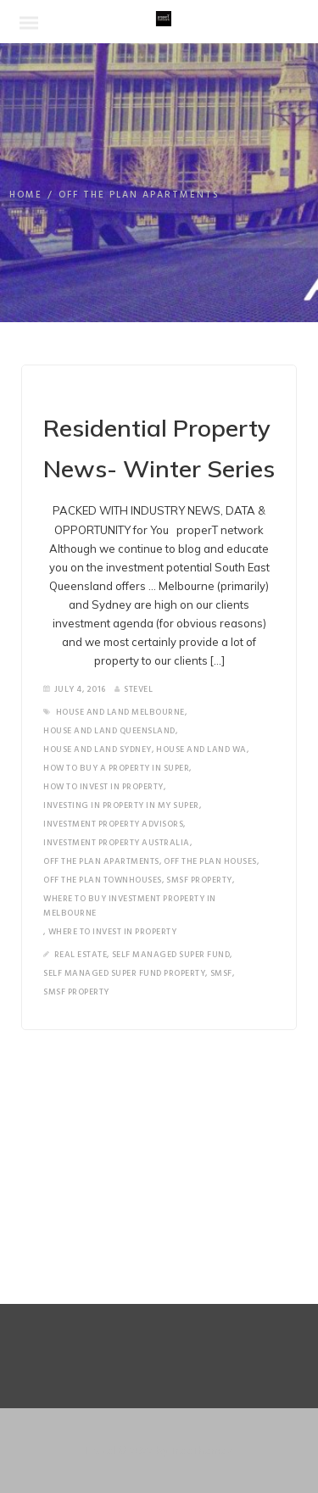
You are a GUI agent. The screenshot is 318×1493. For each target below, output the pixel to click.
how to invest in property (103, 787)
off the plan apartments (101, 861)
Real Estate (81, 954)
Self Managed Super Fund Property (124, 973)
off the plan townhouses (102, 880)
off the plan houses (210, 861)
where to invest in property (112, 932)
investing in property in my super (121, 805)
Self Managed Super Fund (171, 954)
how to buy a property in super (116, 768)
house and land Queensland (109, 731)
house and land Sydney (97, 749)
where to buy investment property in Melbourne (129, 906)
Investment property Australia (116, 843)
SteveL (133, 689)
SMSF (221, 973)
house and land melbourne (120, 712)
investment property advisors (113, 824)
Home (25, 195)
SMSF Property (199, 880)
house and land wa (201, 749)
